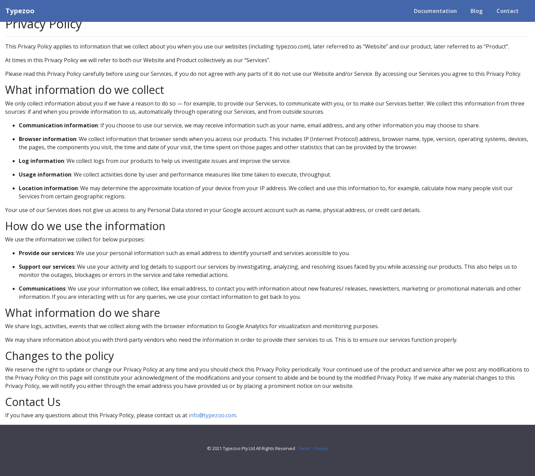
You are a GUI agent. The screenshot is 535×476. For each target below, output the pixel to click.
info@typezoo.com (212, 415)
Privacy (321, 448)
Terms (304, 448)
